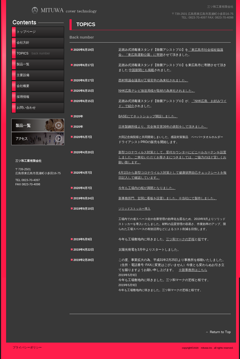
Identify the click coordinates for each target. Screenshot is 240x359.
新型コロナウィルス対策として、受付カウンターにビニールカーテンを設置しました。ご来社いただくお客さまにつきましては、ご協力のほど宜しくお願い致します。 (172, 157)
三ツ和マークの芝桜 (180, 239)
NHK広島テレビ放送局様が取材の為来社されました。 (156, 91)
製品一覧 (23, 64)
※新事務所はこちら (193, 270)
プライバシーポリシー (27, 347)
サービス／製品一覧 (37, 125)
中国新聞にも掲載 (141, 70)
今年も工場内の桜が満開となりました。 (147, 188)
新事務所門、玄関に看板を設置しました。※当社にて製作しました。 (167, 198)
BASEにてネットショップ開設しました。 (148, 116)
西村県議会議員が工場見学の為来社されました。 (153, 80)
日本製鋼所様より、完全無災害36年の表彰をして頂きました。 (162, 126)
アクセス (37, 138)
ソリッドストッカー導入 (134, 208)
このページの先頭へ (217, 333)
